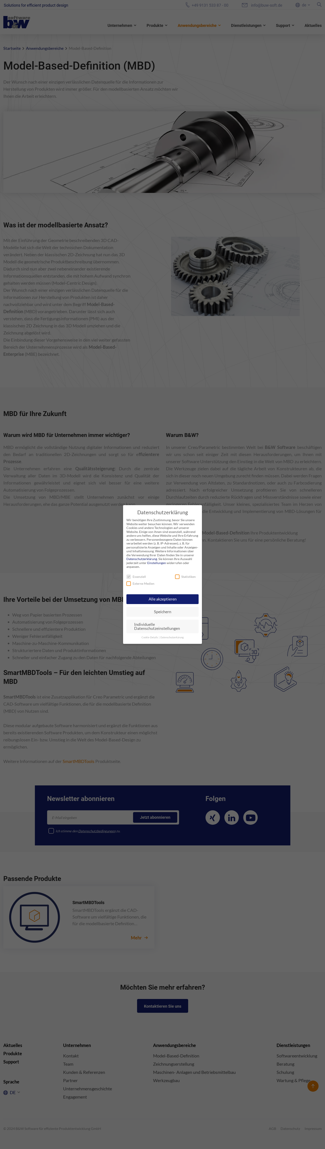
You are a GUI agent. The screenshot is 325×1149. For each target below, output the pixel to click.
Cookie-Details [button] (150, 637)
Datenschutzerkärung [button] (172, 637)
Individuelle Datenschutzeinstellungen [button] (157, 626)
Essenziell (136, 576)
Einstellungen (156, 563)
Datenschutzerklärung (141, 559)
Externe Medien (140, 583)
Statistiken (185, 576)
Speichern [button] (162, 611)
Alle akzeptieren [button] (163, 599)
